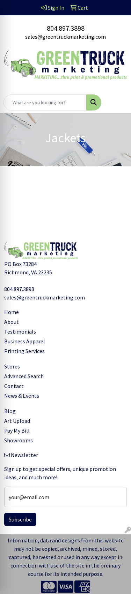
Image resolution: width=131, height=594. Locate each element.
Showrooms (18, 440)
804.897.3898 (66, 28)
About (11, 321)
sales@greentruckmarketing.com (65, 36)
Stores (12, 366)
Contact (14, 385)
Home (11, 312)
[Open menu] (117, 102)
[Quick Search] (45, 102)
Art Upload (17, 420)
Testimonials (20, 331)
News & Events (21, 395)
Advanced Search (24, 376)
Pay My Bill (17, 430)
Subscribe (20, 519)
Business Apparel (24, 341)
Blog (10, 411)
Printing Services (24, 351)
